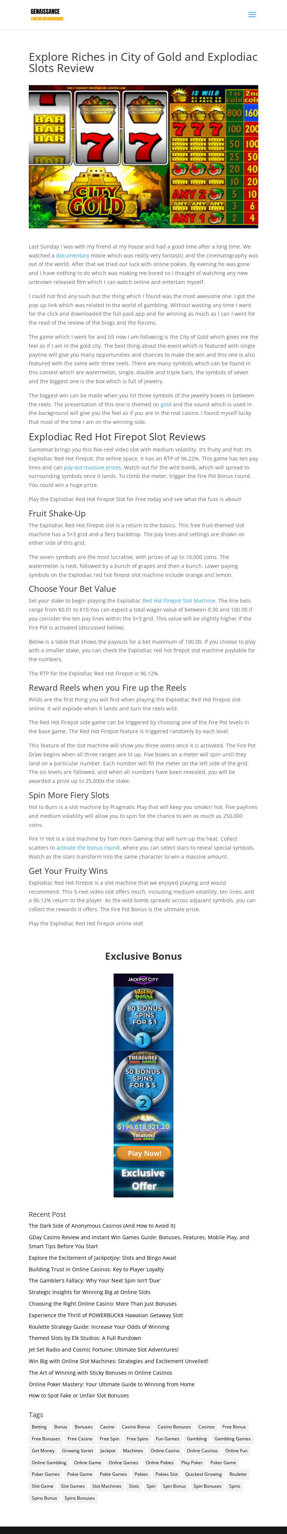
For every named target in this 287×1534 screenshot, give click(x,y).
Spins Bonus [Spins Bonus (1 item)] (44, 1498)
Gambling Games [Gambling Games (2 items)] (233, 1438)
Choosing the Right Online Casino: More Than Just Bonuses (103, 1303)
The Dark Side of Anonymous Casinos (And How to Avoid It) (102, 1225)
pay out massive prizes (92, 467)
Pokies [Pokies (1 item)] (141, 1474)
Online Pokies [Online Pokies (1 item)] (160, 1462)
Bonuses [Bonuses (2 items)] (84, 1427)
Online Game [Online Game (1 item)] (87, 1462)
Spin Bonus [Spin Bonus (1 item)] (174, 1486)
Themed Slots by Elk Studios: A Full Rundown (85, 1337)
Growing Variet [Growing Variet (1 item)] (77, 1450)
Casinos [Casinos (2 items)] (206, 1427)
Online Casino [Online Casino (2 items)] (165, 1450)
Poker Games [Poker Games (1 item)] (46, 1474)
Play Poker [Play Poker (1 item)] (192, 1462)
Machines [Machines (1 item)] (133, 1450)
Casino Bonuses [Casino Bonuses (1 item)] (174, 1427)
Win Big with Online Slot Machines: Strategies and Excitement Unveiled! (119, 1361)
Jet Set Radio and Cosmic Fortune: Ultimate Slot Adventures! (104, 1349)
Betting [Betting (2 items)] (39, 1427)
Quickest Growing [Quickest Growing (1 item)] (203, 1474)
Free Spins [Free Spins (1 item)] (137, 1438)
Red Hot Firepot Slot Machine (178, 600)
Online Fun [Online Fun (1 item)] (236, 1450)
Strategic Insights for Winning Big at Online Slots (90, 1292)
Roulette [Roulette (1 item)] (238, 1474)
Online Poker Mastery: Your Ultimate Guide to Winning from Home (112, 1384)
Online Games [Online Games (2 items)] (123, 1462)
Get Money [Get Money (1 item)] (43, 1450)
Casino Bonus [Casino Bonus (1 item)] (136, 1427)
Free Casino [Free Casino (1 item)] (80, 1438)
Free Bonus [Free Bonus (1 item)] (234, 1427)
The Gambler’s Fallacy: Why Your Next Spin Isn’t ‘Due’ (94, 1280)
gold (166, 404)
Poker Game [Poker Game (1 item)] (223, 1462)
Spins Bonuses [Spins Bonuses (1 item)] (80, 1498)
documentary (72, 255)
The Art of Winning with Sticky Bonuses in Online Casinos (100, 1372)
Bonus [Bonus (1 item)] (60, 1427)
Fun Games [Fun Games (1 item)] (167, 1438)
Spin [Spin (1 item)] (150, 1486)
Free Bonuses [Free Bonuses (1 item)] (46, 1438)
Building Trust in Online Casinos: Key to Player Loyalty (96, 1269)
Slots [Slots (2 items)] (134, 1486)
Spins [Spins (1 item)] (234, 1486)
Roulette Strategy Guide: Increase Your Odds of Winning (99, 1326)
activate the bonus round (88, 847)
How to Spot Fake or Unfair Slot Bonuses (79, 1395)
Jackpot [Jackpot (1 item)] (108, 1450)
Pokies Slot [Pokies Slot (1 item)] (166, 1474)
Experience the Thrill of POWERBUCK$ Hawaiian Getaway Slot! (106, 1315)
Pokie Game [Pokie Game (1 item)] (79, 1474)
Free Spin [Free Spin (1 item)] (109, 1438)
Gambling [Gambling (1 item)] (197, 1438)
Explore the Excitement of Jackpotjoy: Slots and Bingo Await (102, 1257)
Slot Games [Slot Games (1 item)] (73, 1486)
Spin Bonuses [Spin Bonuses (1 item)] (208, 1486)
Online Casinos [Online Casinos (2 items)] (202, 1450)
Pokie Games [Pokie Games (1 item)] (113, 1474)
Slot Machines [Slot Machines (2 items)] (106, 1486)
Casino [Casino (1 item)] (107, 1427)
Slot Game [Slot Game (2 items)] (42, 1486)
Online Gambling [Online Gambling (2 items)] (49, 1462)
